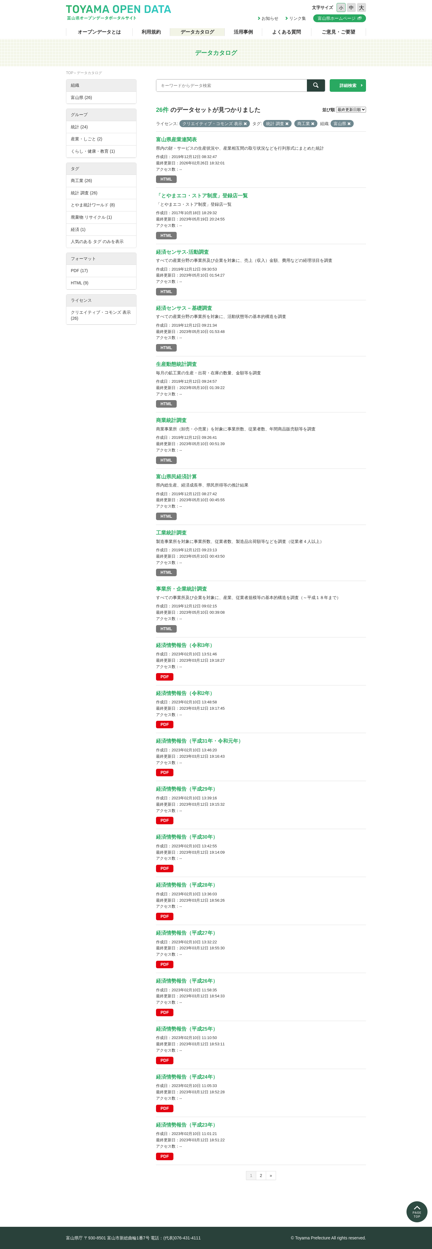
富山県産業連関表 (176, 139)
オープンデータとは (99, 31)
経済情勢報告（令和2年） (185, 693)
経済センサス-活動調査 (182, 252)
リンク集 (297, 18)
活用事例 (243, 31)
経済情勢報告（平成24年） (187, 1077)
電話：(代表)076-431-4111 (176, 1238)
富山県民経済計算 (176, 477)
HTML (166, 179)
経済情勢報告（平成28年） (187, 885)
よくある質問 (286, 31)
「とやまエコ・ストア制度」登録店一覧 (202, 196)
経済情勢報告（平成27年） (187, 933)
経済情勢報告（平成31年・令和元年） (199, 741)
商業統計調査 (171, 420)
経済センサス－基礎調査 (184, 308)
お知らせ (270, 18)
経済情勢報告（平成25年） (187, 1029)
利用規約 (151, 31)
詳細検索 (348, 85)
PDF (164, 676)
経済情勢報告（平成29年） (187, 789)
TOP (69, 73)
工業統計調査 (171, 533)
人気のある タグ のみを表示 (97, 241)
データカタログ (197, 31)
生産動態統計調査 (176, 364)
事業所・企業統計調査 (181, 589)
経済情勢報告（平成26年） (187, 981)
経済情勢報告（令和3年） (185, 645)
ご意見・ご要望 (338, 31)
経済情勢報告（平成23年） (187, 1125)
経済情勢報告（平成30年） (187, 837)
